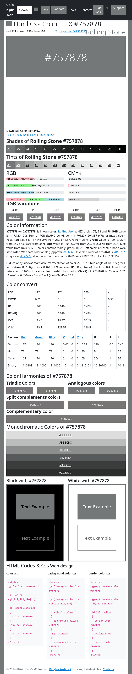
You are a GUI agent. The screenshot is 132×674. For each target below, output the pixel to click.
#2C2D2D (65, 473)
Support (118, 8)
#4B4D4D (32, 149)
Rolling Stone (67, 231)
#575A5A (65, 457)
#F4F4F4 (113, 165)
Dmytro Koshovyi (60, 669)
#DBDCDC (68, 165)
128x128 (37, 135)
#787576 (35, 405)
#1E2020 (67, 149)
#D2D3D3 (59, 165)
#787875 (76, 217)
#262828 (58, 149)
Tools (72, 10)
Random (58, 9)
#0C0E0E (104, 149)
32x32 (19, 135)
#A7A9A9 (31, 165)
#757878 (12, 149)
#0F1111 (95, 149)
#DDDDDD (65, 435)
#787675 (97, 405)
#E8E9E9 (86, 165)
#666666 (68, 252)
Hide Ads (98, 10)
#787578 (55, 217)
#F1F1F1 (104, 165)
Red (23, 337)
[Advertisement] (66, 103)
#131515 (86, 149)
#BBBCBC (65, 442)
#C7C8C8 (50, 165)
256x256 (48, 135)
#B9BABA (41, 165)
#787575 (66, 419)
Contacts (86, 10)
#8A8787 (119, 252)
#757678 (81, 391)
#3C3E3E (40, 149)
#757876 (112, 391)
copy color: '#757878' (72, 31)
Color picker (10, 9)
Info (45, 10)
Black (120, 149)
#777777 (25, 256)
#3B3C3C (65, 465)
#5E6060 (22, 149)
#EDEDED (96, 165)
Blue (52, 337)
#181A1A (77, 149)
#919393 (22, 165)
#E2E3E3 (77, 165)
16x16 (10, 135)
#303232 (49, 149)
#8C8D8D (65, 450)
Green (39, 337)
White (121, 165)
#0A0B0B (114, 149)
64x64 (27, 135)
